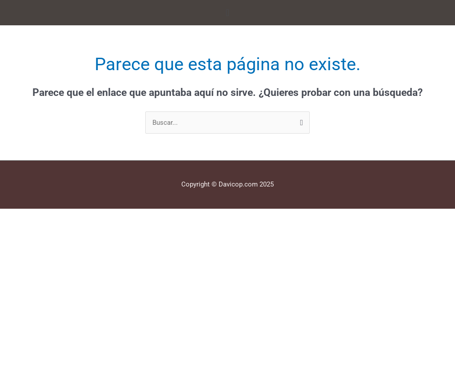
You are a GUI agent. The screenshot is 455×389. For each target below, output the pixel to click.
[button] (227, 12)
